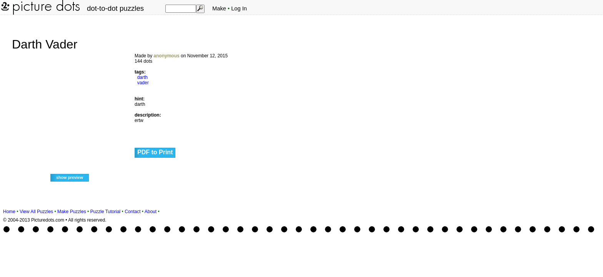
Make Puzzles (71, 211)
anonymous (166, 55)
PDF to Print (155, 152)
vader (143, 82)
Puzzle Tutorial (105, 211)
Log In (239, 8)
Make (219, 8)
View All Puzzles (36, 211)
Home (9, 211)
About (151, 211)
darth (142, 77)
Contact (132, 211)
